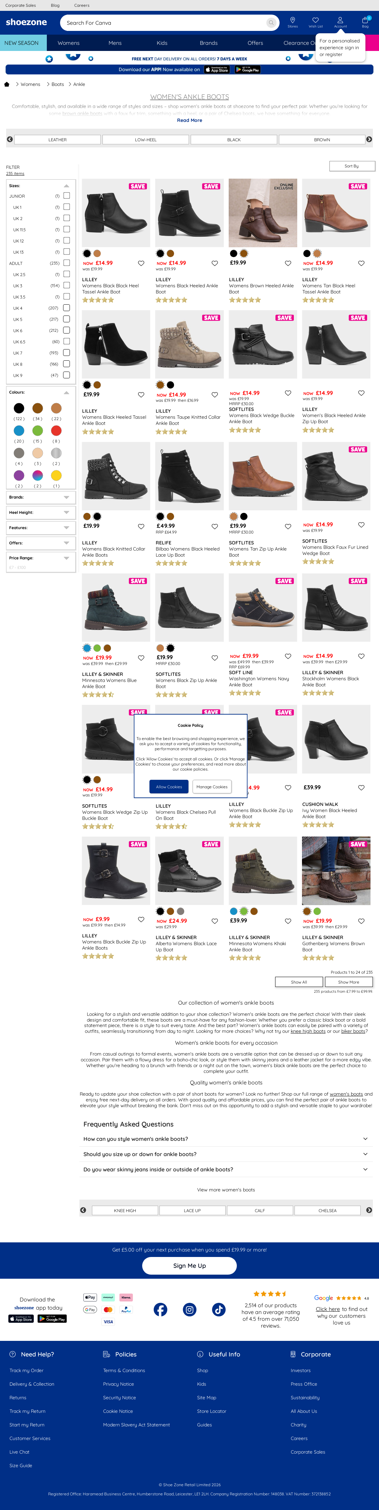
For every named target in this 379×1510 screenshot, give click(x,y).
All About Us (304, 1411)
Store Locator (211, 1411)
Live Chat (20, 1452)
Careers (299, 1438)
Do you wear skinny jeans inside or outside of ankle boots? (226, 1169)
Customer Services (30, 1438)
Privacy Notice (118, 1384)
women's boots (346, 1094)
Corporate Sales (308, 1452)
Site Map (206, 1398)
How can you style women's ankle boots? (226, 1138)
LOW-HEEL (146, 139)
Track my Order (26, 1370)
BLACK (234, 139)
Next (369, 139)
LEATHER (58, 139)
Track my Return (27, 1411)
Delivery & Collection (32, 1384)
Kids (201, 1384)
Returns (18, 1398)
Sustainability (305, 1398)
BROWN (322, 139)
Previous (9, 139)
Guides (204, 1425)
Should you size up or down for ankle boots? (226, 1154)
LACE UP (192, 1210)
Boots (55, 84)
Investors (301, 1370)
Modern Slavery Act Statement (136, 1425)
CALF (260, 1210)
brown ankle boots (82, 113)
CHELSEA (328, 1210)
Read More (189, 120)
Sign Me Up (189, 1266)
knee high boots (308, 1031)
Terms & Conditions (124, 1370)
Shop (202, 1370)
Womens (28, 84)
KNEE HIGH (125, 1210)
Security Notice (119, 1398)
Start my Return (27, 1425)
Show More (348, 982)
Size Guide (21, 1465)
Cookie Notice (118, 1411)
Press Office (304, 1384)
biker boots (353, 1031)
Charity (298, 1425)
